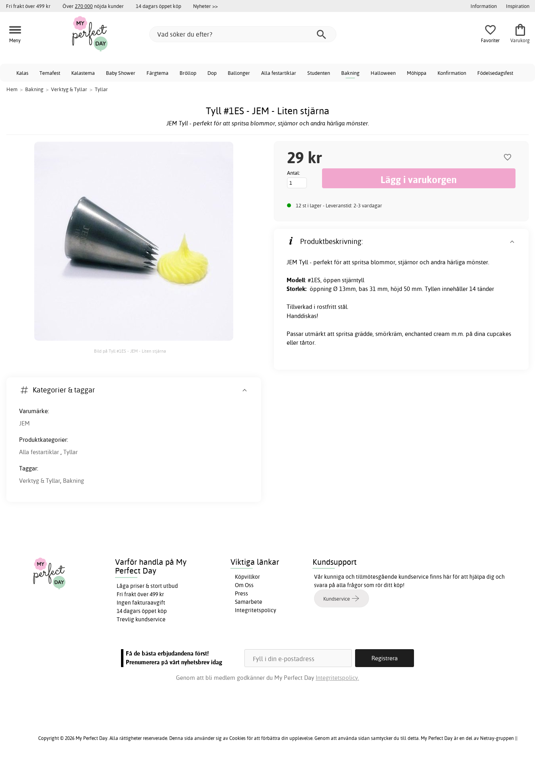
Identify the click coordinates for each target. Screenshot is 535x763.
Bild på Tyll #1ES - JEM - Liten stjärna (130, 351)
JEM (24, 423)
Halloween (383, 73)
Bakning (350, 73)
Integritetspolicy (255, 610)
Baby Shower (120, 73)
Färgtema (157, 73)
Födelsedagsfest (495, 73)
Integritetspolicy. (337, 677)
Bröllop (188, 73)
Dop (212, 73)
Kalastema (83, 73)
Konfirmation (451, 73)
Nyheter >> (205, 6)
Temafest (49, 73)
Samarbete (248, 601)
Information (484, 6)
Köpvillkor (247, 576)
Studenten (318, 73)
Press (241, 593)
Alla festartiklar (278, 73)
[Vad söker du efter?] (242, 34)
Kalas (22, 73)
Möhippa (416, 73)
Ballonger (239, 73)
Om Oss (244, 585)
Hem (12, 89)
